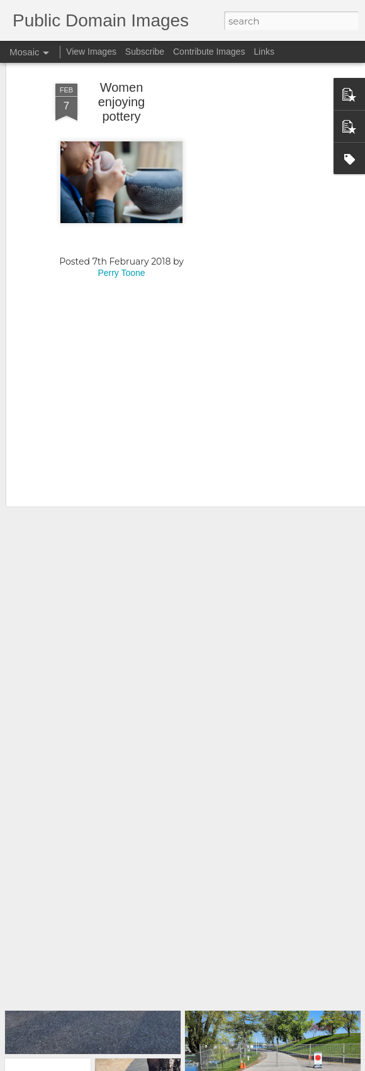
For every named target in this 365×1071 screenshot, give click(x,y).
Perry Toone (121, 226)
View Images (91, 52)
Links (264, 52)
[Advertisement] (257, 227)
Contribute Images (209, 52)
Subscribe (144, 52)
